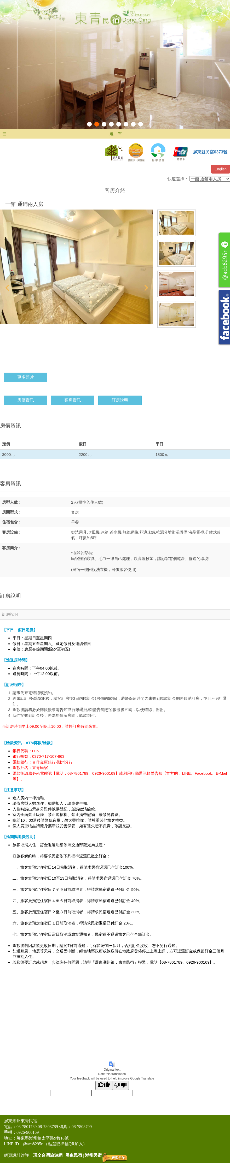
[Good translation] (103, 1085)
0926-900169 (27, 1132)
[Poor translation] (120, 1085)
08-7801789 (26, 1126)
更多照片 (25, 377)
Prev (7, 288)
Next (146, 288)
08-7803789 (48, 1126)
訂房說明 (120, 400)
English (221, 169)
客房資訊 (72, 400)
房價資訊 (25, 400)
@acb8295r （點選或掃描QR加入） (55, 1144)
